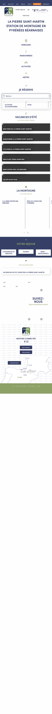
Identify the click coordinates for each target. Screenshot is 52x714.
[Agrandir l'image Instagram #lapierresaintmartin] (13, 328)
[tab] (24, 96)
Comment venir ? (14, 397)
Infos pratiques (26, 387)
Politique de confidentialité (21, 420)
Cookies (38, 420)
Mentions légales (31, 420)
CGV (13, 420)
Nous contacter (26, 382)
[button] (41, 10)
